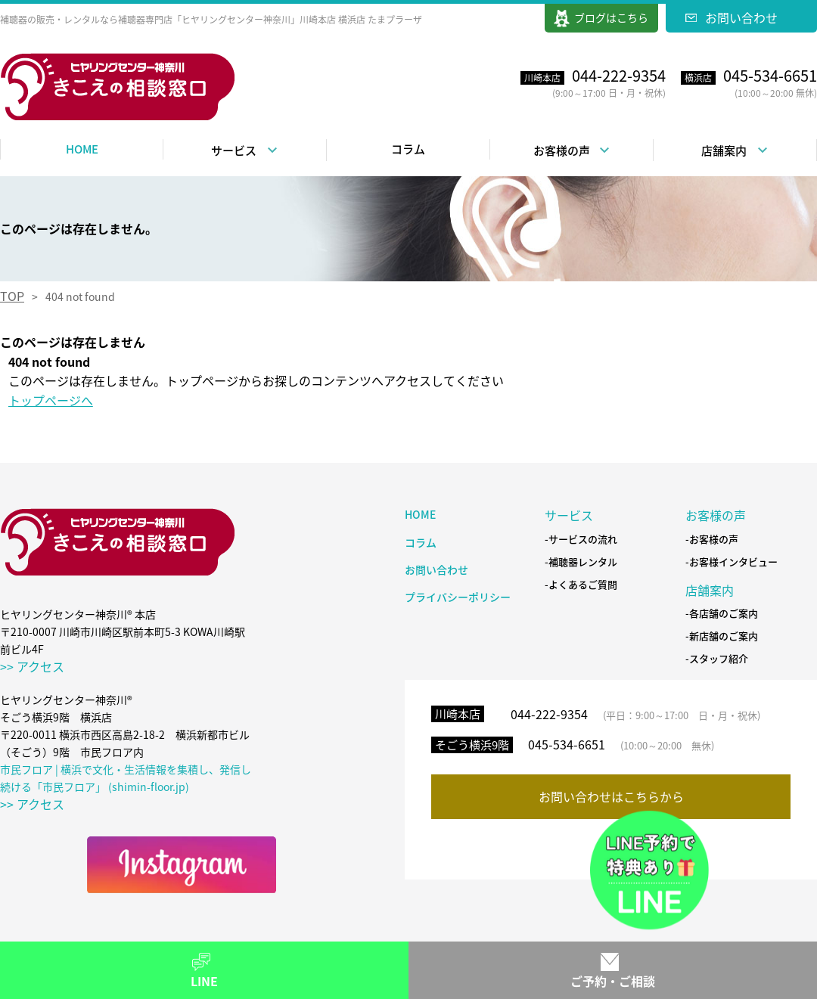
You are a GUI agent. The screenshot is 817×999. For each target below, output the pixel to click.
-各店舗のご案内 (721, 613)
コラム (408, 149)
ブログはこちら (611, 17)
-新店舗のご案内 (721, 636)
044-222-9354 (549, 714)
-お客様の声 (711, 539)
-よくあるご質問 (581, 585)
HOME (82, 149)
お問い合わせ (741, 17)
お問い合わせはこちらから (611, 796)
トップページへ (50, 400)
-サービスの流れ (581, 539)
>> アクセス (32, 666)
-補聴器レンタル (581, 562)
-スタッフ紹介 (716, 659)
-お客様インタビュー (731, 562)
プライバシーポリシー (458, 597)
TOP (12, 296)
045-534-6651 (566, 744)
